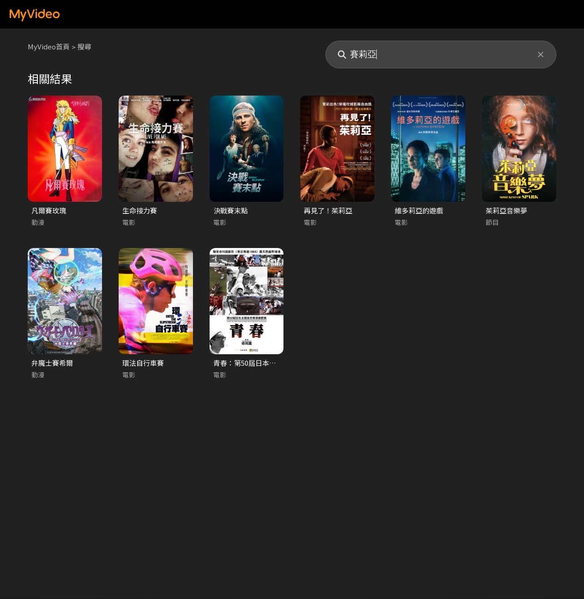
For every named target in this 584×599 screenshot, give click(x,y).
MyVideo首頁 (49, 46)
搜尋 (84, 46)
